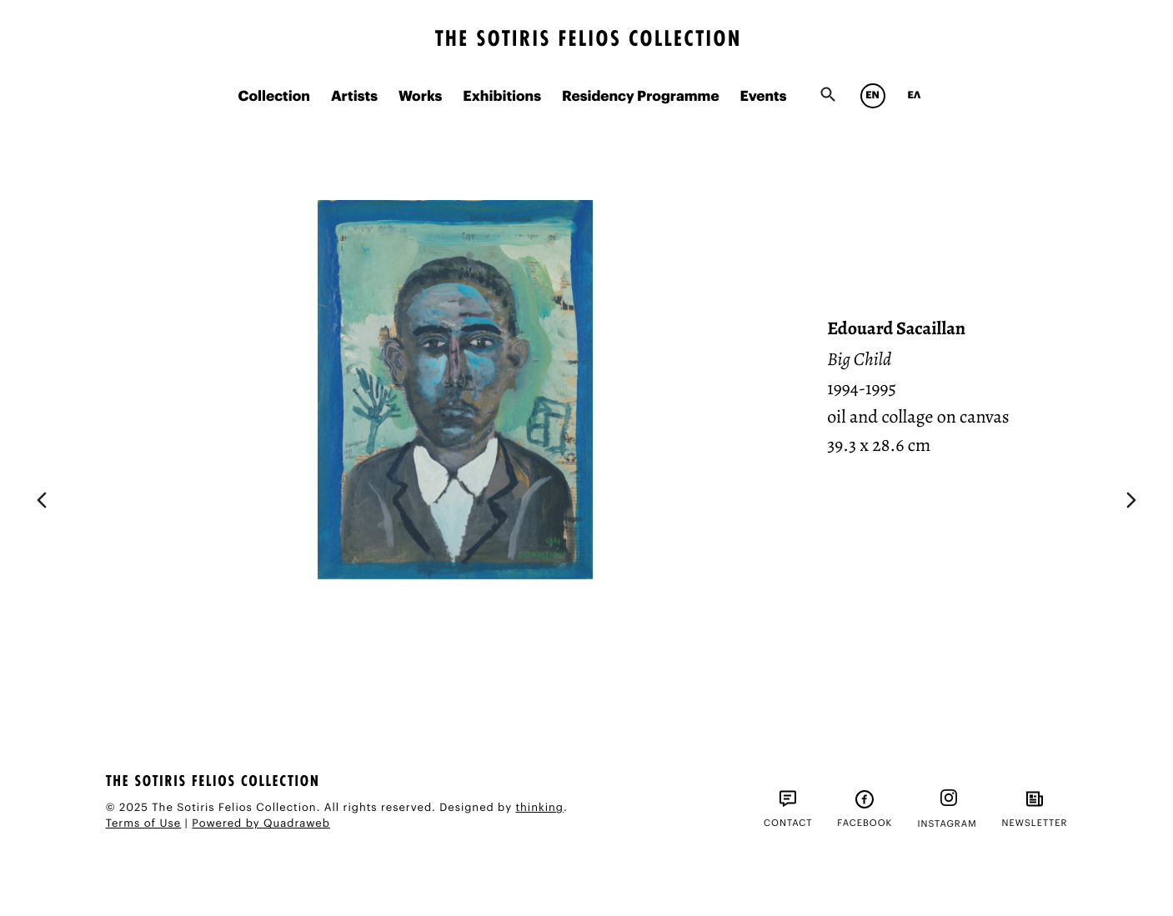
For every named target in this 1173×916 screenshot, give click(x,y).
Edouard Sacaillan (896, 328)
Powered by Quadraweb (261, 823)
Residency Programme (640, 97)
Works (420, 97)
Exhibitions (502, 97)
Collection (273, 97)
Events (763, 97)
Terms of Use (144, 823)
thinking (539, 808)
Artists (354, 97)
